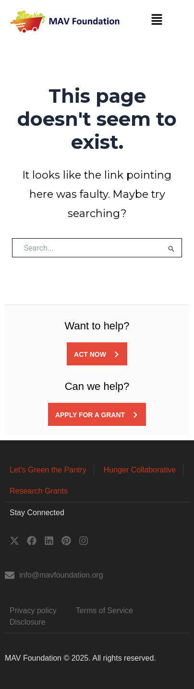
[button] (157, 20)
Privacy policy (33, 610)
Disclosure (28, 622)
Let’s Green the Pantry (48, 470)
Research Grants (39, 491)
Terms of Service (104, 610)
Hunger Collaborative (140, 470)
